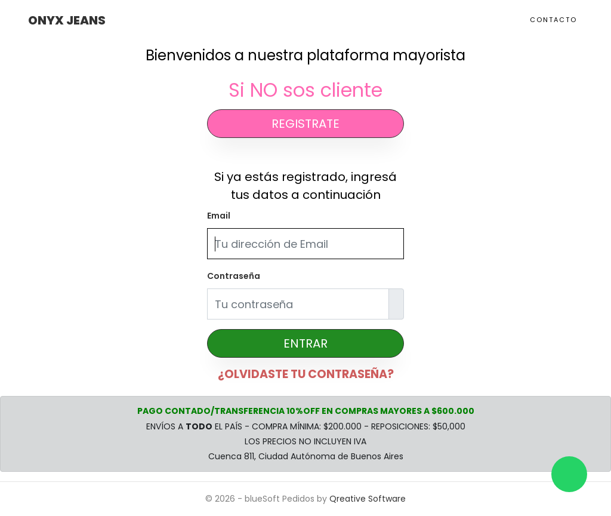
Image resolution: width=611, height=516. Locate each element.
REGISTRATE (305, 123)
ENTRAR (305, 343)
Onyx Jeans (67, 20)
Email (218, 216)
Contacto (553, 19)
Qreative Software (367, 499)
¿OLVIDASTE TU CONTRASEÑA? (306, 374)
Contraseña (233, 276)
